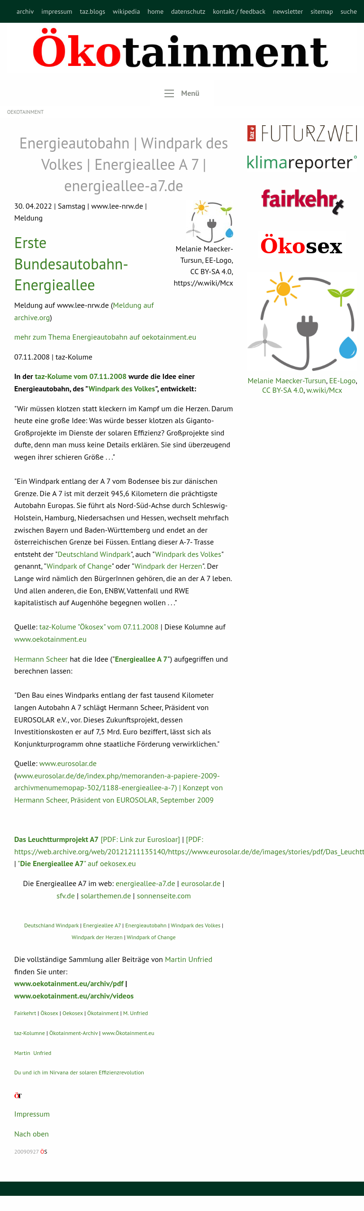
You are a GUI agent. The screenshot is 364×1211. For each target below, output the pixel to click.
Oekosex (73, 1013)
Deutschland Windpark (94, 554)
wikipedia (126, 11)
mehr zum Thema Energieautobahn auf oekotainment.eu (105, 337)
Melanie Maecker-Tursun (286, 380)
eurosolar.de (200, 883)
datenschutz (188, 11)
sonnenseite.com (164, 895)
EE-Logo (342, 380)
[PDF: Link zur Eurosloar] (97, 839)
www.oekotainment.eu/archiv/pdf (68, 983)
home (155, 11)
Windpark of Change (78, 566)
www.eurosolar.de (68, 763)
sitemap (321, 11)
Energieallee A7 (102, 925)
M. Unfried (135, 1013)
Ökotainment (103, 1013)
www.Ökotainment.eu (128, 1032)
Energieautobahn (145, 925)
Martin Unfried (188, 959)
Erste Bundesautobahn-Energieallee (71, 263)
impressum (56, 11)
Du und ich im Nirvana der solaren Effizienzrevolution (79, 1072)
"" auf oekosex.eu (77, 863)
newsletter (288, 11)
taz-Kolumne (29, 1032)
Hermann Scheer (41, 659)
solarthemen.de (106, 895)
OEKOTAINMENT (25, 112)
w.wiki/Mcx (324, 390)
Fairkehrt (25, 1013)
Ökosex (49, 1013)
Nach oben (31, 1133)
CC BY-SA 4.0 (282, 390)
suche (348, 11)
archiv (25, 11)
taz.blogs (92, 11)
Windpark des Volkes (122, 388)
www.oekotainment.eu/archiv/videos (74, 995)
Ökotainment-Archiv (73, 1032)
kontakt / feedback (239, 11)
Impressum (32, 1114)
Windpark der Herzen (168, 566)
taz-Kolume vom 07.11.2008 (80, 376)
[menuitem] (25, 11)
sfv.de (65, 895)
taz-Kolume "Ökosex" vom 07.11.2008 (99, 626)
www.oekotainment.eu (50, 639)
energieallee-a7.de (145, 883)
